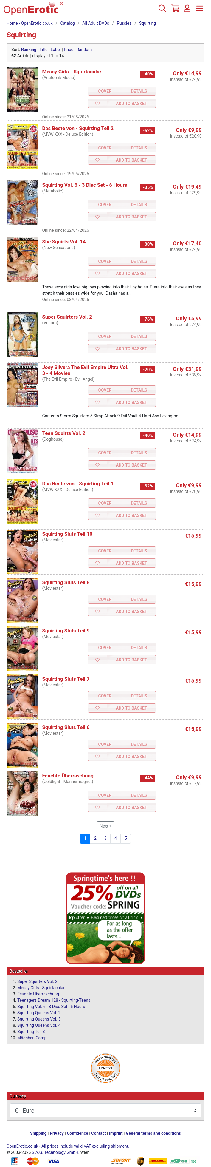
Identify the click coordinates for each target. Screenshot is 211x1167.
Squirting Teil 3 (31, 1031)
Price (68, 49)
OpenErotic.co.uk (22, 1146)
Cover (105, 91)
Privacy (57, 1133)
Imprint (116, 1133)
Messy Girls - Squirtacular (71, 72)
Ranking (28, 49)
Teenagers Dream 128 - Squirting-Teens (53, 1000)
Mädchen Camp (31, 1037)
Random (84, 49)
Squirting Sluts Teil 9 (65, 631)
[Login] (187, 10)
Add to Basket (131, 103)
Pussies (124, 23)
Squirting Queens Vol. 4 (38, 1025)
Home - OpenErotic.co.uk (30, 23)
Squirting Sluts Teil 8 (65, 582)
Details (139, 91)
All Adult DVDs (95, 23)
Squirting (147, 23)
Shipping (38, 1133)
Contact (98, 1133)
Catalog (67, 23)
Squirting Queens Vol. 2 (38, 1012)
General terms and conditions (153, 1133)
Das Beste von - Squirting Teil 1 (78, 484)
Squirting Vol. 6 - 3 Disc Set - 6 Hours (84, 185)
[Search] (162, 10)
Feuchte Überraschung (68, 776)
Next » (105, 826)
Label (56, 49)
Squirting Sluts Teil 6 (65, 727)
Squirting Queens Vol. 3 (38, 1019)
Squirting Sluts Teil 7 (65, 679)
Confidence (77, 1133)
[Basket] (174, 10)
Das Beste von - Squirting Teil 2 (78, 128)
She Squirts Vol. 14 (64, 242)
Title (43, 49)
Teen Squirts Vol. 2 (63, 433)
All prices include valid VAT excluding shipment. (85, 1146)
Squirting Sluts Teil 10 (67, 534)
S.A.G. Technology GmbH (55, 1152)
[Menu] (199, 10)
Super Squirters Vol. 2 (67, 317)
